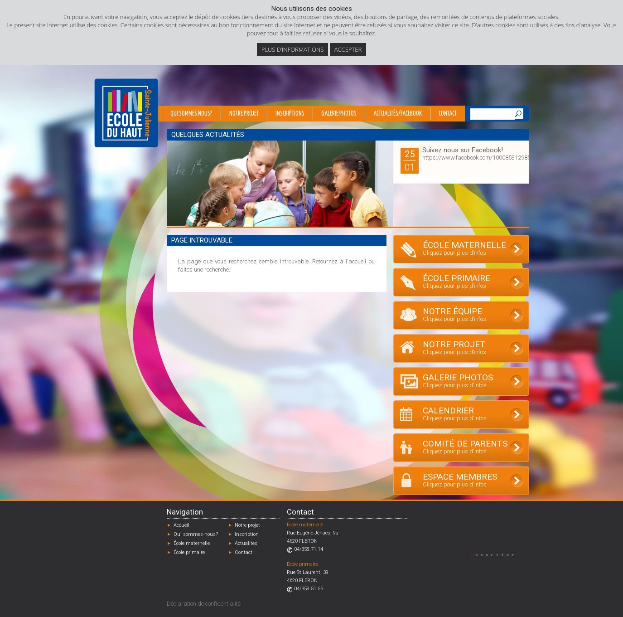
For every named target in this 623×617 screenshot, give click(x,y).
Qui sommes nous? (191, 114)
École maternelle (192, 543)
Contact (448, 114)
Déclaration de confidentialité (204, 603)
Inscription (247, 534)
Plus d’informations (292, 49)
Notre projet (244, 114)
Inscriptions (289, 114)
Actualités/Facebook (397, 114)
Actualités (246, 543)
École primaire (189, 552)
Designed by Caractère (496, 554)
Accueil (181, 525)
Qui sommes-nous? (196, 534)
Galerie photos (339, 114)
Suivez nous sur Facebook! (462, 150)
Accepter (348, 49)
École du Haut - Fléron (126, 112)
